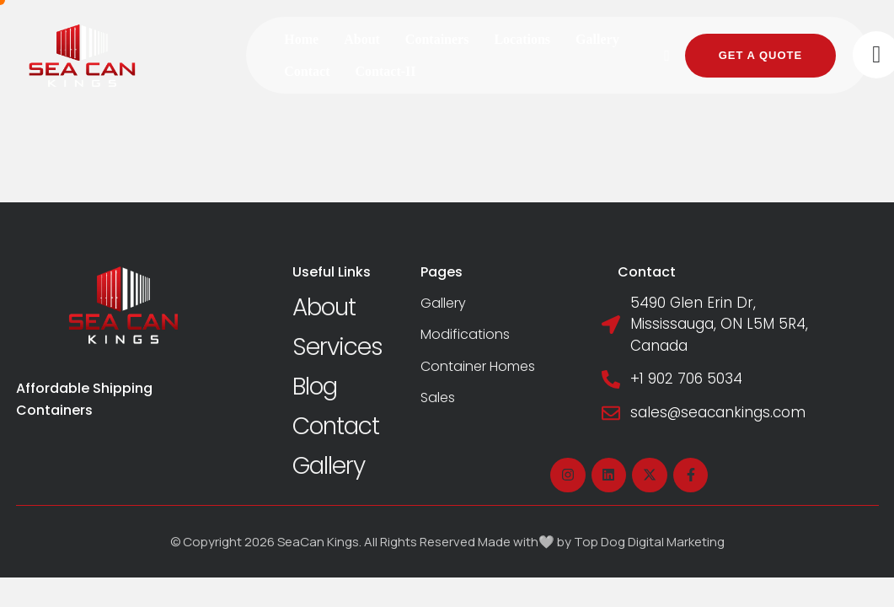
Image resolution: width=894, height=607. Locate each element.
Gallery (328, 465)
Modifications (465, 334)
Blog (314, 386)
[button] (667, 55)
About (324, 307)
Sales (437, 397)
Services (337, 346)
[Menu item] (301, 40)
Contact (335, 426)
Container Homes (477, 366)
